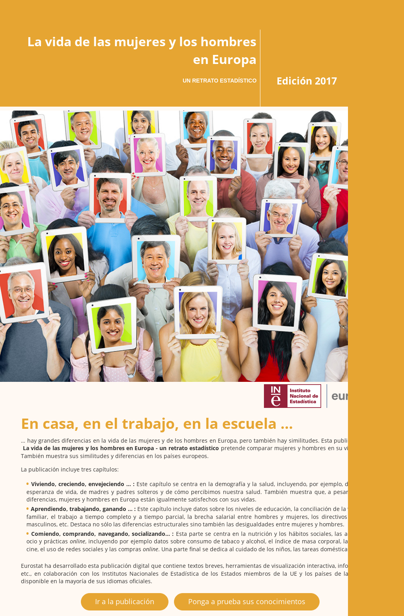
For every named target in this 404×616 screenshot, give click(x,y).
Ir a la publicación (124, 601)
